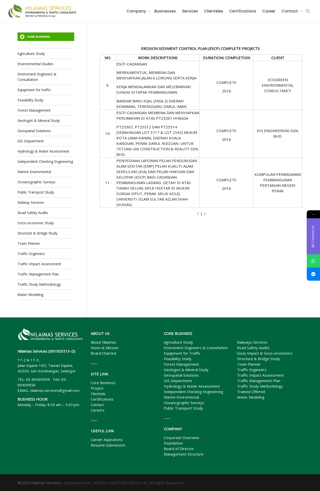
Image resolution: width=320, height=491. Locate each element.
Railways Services (252, 342)
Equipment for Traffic (182, 353)
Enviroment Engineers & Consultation (37, 77)
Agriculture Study (31, 53)
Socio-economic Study (36, 223)
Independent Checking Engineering (45, 161)
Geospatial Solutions (34, 130)
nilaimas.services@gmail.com (55, 390)
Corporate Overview (181, 437)
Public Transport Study (36, 192)
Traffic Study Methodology (39, 284)
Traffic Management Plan (38, 274)
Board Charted (103, 353)
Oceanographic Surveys (37, 182)
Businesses (165, 11)
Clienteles (213, 11)
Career (269, 11)
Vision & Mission (104, 347)
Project (97, 388)
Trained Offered (251, 391)
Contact (290, 11)
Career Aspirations (107, 439)
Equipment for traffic (34, 89)
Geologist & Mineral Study (39, 120)
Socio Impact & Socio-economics (264, 353)
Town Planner (29, 243)
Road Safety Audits (33, 212)
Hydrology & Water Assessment (43, 151)
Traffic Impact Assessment (39, 263)
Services (190, 11)
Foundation (173, 443)
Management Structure (184, 454)
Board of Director (179, 448)
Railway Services (31, 202)
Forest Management (34, 110)
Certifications (242, 11)
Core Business (103, 382)
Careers (97, 410)
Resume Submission (108, 445)
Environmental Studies (36, 63)
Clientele (98, 393)
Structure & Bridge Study (38, 233)
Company (136, 11)
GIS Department (31, 141)
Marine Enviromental (34, 171)
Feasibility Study (30, 100)
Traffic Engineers (31, 253)
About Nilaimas (103, 342)
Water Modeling (30, 294)
